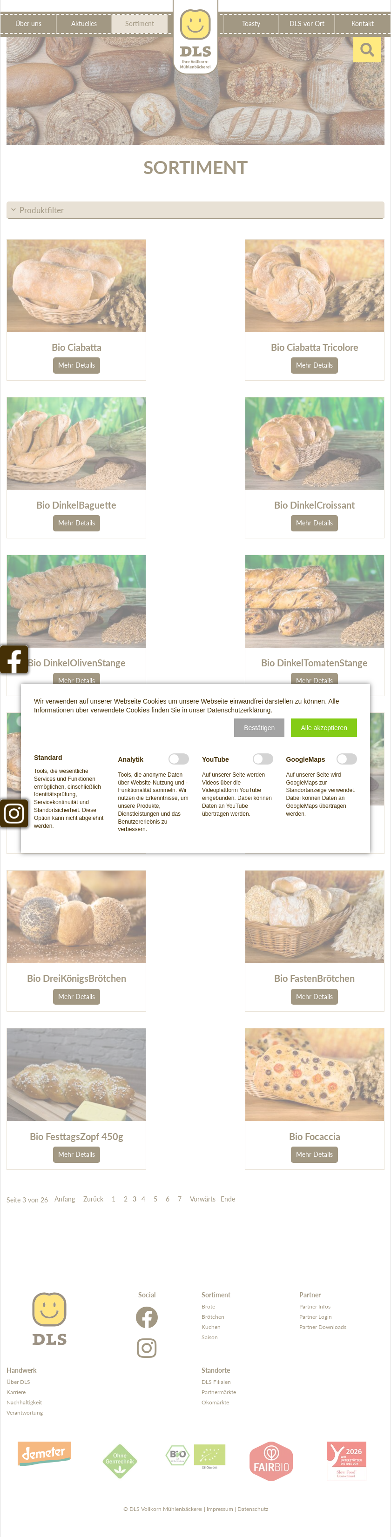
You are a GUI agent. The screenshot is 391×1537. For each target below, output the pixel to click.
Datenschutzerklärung (238, 710)
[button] (259, 727)
